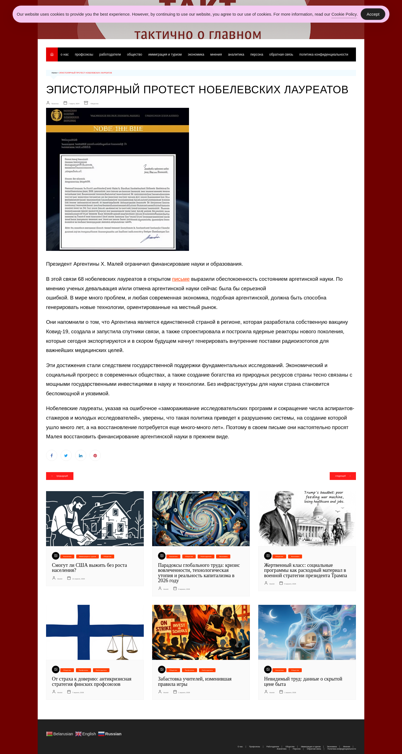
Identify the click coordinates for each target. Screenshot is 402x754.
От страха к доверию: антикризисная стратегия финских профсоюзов (91, 680)
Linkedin (80, 455)
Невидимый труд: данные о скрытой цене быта (303, 680)
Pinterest (95, 455)
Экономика (196, 54)
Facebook (51, 455)
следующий (340, 476)
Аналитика (236, 54)
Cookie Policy (344, 14)
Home (54, 73)
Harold (59, 578)
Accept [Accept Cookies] (373, 14)
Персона (256, 54)
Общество (134, 54)
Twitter (66, 455)
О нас (65, 54)
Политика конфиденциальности (324, 54)
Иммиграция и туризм (165, 54)
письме (181, 279)
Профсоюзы (84, 54)
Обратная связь (281, 54)
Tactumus (55, 103)
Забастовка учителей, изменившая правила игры (194, 680)
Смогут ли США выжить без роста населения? (89, 567)
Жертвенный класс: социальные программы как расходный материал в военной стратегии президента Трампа (305, 570)
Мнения (216, 54)
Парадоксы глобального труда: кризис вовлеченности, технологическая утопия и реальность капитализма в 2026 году (198, 572)
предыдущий (62, 476)
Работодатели (110, 54)
